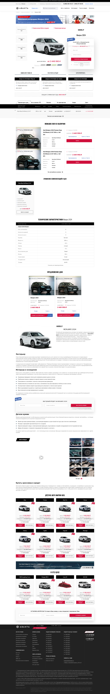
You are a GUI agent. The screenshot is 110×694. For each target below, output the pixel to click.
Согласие (81, 408)
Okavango (85, 530)
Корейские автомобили (21, 642)
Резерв (36, 311)
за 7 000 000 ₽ (67, 654)
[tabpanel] (28, 137)
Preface (45, 500)
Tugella (45, 530)
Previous (18, 138)
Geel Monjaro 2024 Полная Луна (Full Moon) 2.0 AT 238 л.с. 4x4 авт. (52, 132)
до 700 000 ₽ (49, 640)
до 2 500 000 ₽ (49, 652)
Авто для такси (35, 664)
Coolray (25, 530)
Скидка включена (22, 85)
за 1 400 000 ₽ (67, 642)
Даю (81, 617)
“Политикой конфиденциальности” (63, 682)
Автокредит (74, 8)
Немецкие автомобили (20, 644)
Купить (77, 140)
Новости (17, 656)
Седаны (34, 634)
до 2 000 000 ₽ (49, 650)
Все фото (79, 478)
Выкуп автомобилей (50, 658)
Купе (33, 646)
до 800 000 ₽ (49, 642)
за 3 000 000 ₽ (67, 650)
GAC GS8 (85, 577)
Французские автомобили (21, 646)
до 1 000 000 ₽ (49, 646)
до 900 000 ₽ (49, 644)
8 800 (90, 639)
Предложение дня (55, 272)
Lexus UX (65, 577)
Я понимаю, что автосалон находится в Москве (82, 409)
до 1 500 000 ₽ (49, 648)
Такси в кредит (83, 8)
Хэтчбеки (34, 636)
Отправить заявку (81, 615)
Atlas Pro (65, 500)
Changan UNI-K (45, 577)
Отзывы (17, 654)
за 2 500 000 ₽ (67, 648)
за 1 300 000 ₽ (67, 640)
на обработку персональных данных (83, 408)
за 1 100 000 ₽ (67, 636)
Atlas (25, 500)
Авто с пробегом (65, 8)
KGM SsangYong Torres (25, 577)
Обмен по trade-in (50, 660)
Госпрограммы (35, 662)
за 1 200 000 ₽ (67, 638)
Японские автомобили (20, 640)
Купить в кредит (25, 212)
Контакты (91, 8)
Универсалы (35, 640)
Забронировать (29, 525)
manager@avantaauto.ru (69, 660)
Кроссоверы (34, 642)
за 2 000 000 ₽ (67, 646)
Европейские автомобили (21, 636)
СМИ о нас (18, 658)
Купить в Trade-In (86, 136)
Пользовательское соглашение (22, 660)
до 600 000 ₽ (49, 638)
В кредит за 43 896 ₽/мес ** (42, 315)
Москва (23, 3)
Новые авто (35, 8)
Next (38, 138)
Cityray (85, 500)
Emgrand (65, 530)
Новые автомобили (36, 656)
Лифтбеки (34, 638)
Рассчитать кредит (81, 405)
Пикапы (34, 648)
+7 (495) (86, 567)
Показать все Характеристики (55, 265)
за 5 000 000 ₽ (67, 652)
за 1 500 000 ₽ (67, 644)
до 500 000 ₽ (49, 636)
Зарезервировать (72, 136)
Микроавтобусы (35, 650)
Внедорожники (35, 644)
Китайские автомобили (21, 638)
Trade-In (47, 311)
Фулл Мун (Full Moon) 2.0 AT (24, 183)
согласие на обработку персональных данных (82, 617)
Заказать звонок (89, 3)
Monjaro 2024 (34, 298)
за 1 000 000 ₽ (67, 634)
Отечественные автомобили (22, 634)
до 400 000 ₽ (49, 634)
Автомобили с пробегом (37, 658)
